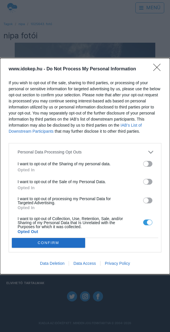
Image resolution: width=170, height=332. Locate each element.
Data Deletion (52, 263)
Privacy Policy (117, 263)
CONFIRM (48, 243)
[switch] (147, 164)
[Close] (158, 69)
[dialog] (85, 166)
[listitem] (85, 152)
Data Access (84, 263)
